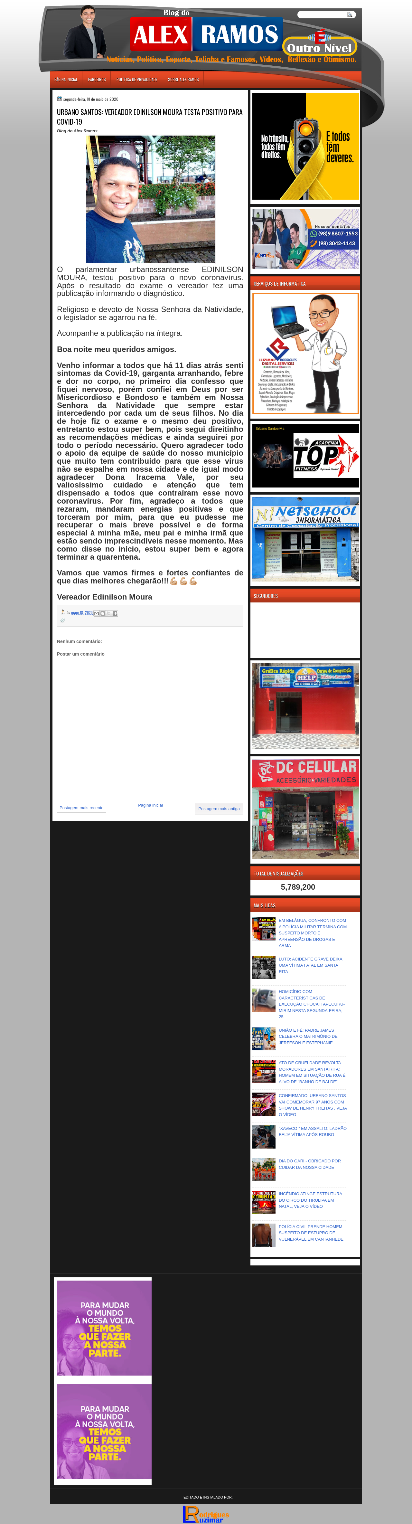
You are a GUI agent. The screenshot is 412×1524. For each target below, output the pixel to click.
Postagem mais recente (82, 807)
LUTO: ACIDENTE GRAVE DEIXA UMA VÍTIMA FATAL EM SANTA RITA (310, 965)
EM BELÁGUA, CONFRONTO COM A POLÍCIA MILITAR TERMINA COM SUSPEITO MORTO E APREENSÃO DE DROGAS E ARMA (313, 933)
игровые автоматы (78, 3)
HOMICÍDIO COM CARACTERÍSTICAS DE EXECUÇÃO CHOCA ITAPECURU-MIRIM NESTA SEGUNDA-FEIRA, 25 (312, 1004)
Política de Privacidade (137, 79)
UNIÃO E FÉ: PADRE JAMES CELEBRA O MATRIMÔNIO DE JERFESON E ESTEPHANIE (308, 1036)
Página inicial (66, 79)
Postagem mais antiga (219, 808)
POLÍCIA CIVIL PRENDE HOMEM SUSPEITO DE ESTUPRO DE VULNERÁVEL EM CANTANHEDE (311, 1233)
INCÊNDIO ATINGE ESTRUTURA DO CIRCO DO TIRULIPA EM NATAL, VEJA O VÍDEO (310, 1200)
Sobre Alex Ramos (183, 79)
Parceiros (97, 79)
